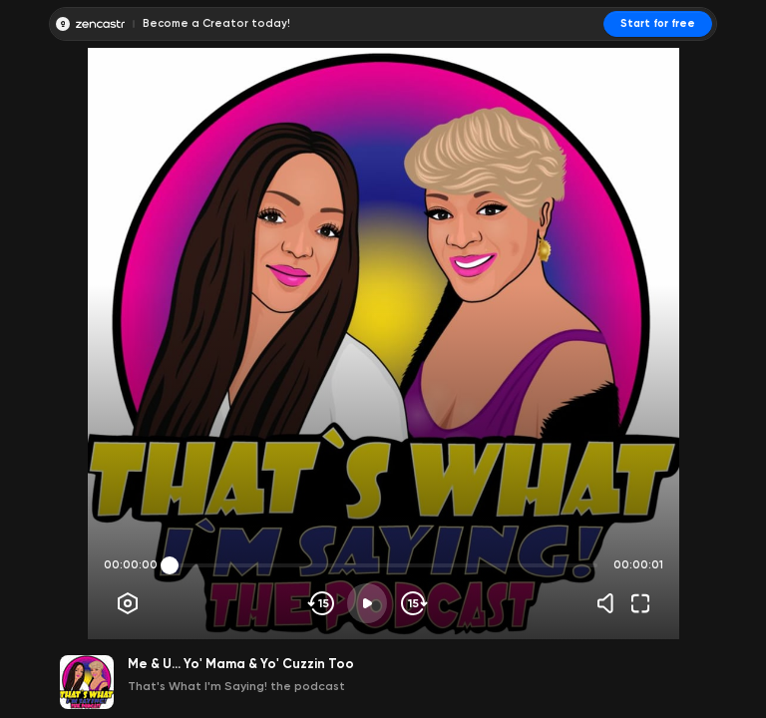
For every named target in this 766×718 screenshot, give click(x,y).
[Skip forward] (412, 603)
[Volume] (610, 603)
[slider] (170, 565)
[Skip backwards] (321, 603)
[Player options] (128, 603)
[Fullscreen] (640, 603)
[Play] (367, 603)
